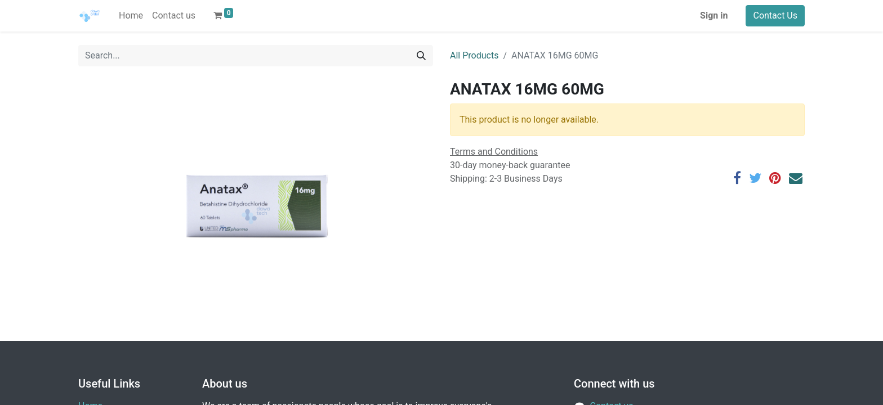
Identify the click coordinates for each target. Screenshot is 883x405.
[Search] (421, 55)
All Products (474, 55)
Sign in (714, 15)
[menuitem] (131, 15)
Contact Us (775, 15)
